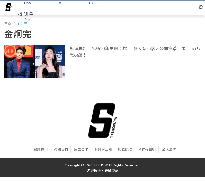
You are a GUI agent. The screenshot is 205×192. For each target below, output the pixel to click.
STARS (25, 16)
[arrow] (8, 8)
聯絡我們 (61, 149)
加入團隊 (169, 149)
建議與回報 (103, 149)
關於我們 (41, 149)
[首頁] (102, 120)
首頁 (7, 23)
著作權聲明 (147, 149)
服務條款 (125, 149)
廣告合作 (81, 149)
